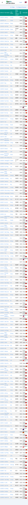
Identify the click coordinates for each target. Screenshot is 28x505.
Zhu (11, 482)
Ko (11, 270)
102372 (2, 426)
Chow (11, 20)
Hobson (6, 351)
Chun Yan (6, 300)
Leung (11, 17)
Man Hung (6, 381)
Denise (6, 148)
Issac (5, 62)
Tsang (11, 232)
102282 (2, 157)
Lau (11, 265)
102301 (2, 214)
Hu (11, 26)
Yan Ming (6, 479)
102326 (2, 291)
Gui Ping (6, 452)
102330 (2, 300)
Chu (11, 497)
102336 (2, 318)
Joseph (6, 175)
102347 (2, 351)
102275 (2, 136)
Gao (11, 199)
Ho (11, 172)
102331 (2, 303)
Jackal (5, 130)
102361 (2, 393)
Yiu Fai (6, 98)
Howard (6, 89)
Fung (11, 202)
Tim (5, 339)
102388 (2, 473)
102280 (2, 151)
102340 (2, 330)
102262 (2, 98)
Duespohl (12, 431)
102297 (2, 202)
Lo (10, 115)
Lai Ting (6, 74)
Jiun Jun (6, 476)
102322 (2, 276)
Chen (11, 112)
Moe (5, 428)
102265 (2, 106)
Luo (11, 420)
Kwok (11, 68)
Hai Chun (6, 106)
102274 (2, 133)
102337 (2, 321)
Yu (10, 411)
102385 (2, 464)
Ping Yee (6, 80)
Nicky (5, 372)
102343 (2, 339)
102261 (2, 95)
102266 (2, 109)
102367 (2, 411)
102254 (2, 74)
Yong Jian (6, 235)
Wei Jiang (6, 196)
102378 (2, 443)
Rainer (5, 431)
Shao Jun (6, 291)
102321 (2, 273)
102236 (2, 20)
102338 (2, 324)
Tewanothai (7, 193)
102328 (2, 294)
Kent (5, 455)
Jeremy (6, 17)
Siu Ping (6, 166)
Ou (11, 121)
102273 (2, 130)
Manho (6, 32)
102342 (2, 336)
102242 (2, 38)
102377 (2, 440)
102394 (2, 491)
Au (11, 50)
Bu (11, 300)
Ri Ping (6, 297)
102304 (2, 223)
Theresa (6, 259)
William (6, 446)
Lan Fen (6, 485)
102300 (2, 211)
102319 (2, 267)
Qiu (11, 345)
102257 (2, 83)
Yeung (11, 118)
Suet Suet (6, 306)
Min (5, 348)
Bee (11, 106)
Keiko (5, 342)
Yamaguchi (7, 160)
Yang (11, 38)
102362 (2, 396)
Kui (5, 214)
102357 (2, 381)
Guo (11, 279)
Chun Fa (6, 363)
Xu (11, 247)
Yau (11, 65)
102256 (2, 80)
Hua (5, 253)
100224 (2, 44)
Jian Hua (6, 321)
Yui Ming (6, 178)
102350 (2, 360)
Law (11, 151)
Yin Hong (6, 65)
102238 (2, 26)
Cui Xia (6, 327)
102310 (2, 241)
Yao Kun (6, 279)
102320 (2, 270)
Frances (6, 71)
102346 (2, 348)
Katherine (6, 23)
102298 (2, 205)
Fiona (5, 151)
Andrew (6, 461)
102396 (2, 497)
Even (5, 288)
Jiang (11, 211)
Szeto (11, 29)
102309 (2, 238)
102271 (2, 124)
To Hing (6, 127)
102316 (2, 259)
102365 (2, 405)
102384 (2, 461)
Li (10, 74)
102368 (2, 414)
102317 (2, 262)
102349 (2, 357)
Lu (10, 330)
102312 (2, 247)
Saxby (11, 220)
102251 (2, 65)
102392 (2, 485)
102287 (2, 172)
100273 (2, 431)
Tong (11, 229)
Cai (11, 485)
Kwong (12, 175)
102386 (2, 467)
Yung (11, 101)
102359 (2, 387)
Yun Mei (6, 247)
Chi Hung (6, 68)
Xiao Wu (6, 417)
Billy (5, 357)
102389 (2, 476)
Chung (11, 190)
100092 (2, 342)
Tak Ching (6, 232)
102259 (2, 89)
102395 (2, 494)
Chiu (11, 109)
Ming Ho (6, 35)
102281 (2, 154)
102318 (2, 265)
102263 (2, 101)
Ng (11, 157)
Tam (11, 62)
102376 (2, 437)
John (5, 136)
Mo (11, 291)
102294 (2, 193)
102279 (2, 148)
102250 (2, 62)
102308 (2, 235)
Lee (11, 77)
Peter (5, 169)
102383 (2, 458)
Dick (5, 50)
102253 (2, 71)
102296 (2, 199)
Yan (5, 38)
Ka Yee (6, 294)
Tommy (12, 193)
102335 (2, 315)
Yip (11, 92)
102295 (2, 196)
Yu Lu (5, 104)
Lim (11, 360)
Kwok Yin (6, 109)
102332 (2, 306)
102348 (2, 354)
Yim (11, 223)
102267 (2, 112)
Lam (11, 136)
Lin (11, 262)
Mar (11, 378)
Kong (11, 127)
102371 (2, 423)
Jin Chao (6, 330)
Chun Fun (6, 95)
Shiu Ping (6, 256)
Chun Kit (6, 375)
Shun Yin (6, 354)
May (5, 145)
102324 (2, 282)
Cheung (12, 32)
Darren (6, 318)
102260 (2, 92)
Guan (11, 235)
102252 (2, 68)
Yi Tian (6, 199)
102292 (2, 187)
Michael (6, 396)
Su (11, 363)
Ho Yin (5, 118)
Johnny (6, 393)
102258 (2, 86)
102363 (2, 399)
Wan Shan (6, 345)
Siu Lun (6, 86)
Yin (11, 366)
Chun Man (6, 29)
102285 (2, 166)
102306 (2, 229)
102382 (2, 455)
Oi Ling (6, 360)
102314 (2, 253)
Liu (11, 104)
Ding (5, 411)
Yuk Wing (6, 208)
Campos (12, 315)
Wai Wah (6, 443)
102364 (2, 402)
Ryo (11, 342)
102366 (2, 408)
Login (20, 2)
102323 (2, 279)
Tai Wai (6, 491)
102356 (2, 378)
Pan (11, 163)
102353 (2, 369)
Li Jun (5, 324)
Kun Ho (6, 378)
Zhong (11, 288)
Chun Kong (7, 190)
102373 (2, 428)
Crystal (6, 423)
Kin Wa (6, 229)
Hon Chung (7, 157)
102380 (2, 449)
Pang (11, 23)
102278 (2, 145)
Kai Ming (6, 163)
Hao (11, 327)
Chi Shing (6, 115)
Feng (11, 47)
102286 (2, 169)
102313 (2, 250)
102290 (2, 181)
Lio (5, 20)
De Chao (6, 244)
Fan (11, 83)
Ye (10, 336)
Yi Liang (6, 449)
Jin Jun (6, 262)
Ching (11, 142)
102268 (2, 115)
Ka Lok (6, 202)
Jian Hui (6, 47)
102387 (2, 470)
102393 (2, 488)
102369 (2, 417)
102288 (2, 175)
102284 (2, 163)
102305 (2, 226)
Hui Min (6, 211)
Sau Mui (6, 92)
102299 (2, 208)
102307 (2, 232)
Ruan (11, 196)
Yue (11, 148)
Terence (6, 181)
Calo (11, 259)
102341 (2, 333)
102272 (2, 127)
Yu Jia (5, 482)
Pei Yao (6, 112)
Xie (11, 449)
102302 (2, 217)
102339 (2, 327)
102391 (2, 482)
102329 (2, 297)
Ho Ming (6, 124)
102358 (2, 384)
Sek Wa (6, 265)
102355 (2, 375)
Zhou (11, 417)
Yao (5, 121)
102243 (2, 41)
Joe (5, 276)
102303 (2, 220)
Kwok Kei (6, 497)
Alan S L (6, 184)
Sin (11, 282)
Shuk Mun (6, 142)
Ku (11, 53)
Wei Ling (6, 44)
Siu (11, 169)
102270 (2, 121)
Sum (11, 440)
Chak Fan (6, 41)
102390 (2, 479)
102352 (2, 366)
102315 (2, 256)
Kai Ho (6, 59)
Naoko (11, 160)
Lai (11, 71)
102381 (2, 452)
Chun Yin (6, 241)
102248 (2, 56)
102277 (2, 142)
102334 (2, 312)
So (11, 139)
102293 (2, 190)
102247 (2, 53)
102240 (2, 32)
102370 (2, 420)
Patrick (6, 238)
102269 (2, 118)
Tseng (11, 44)
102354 (2, 372)
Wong (11, 80)
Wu (11, 470)
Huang (11, 476)
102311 (2, 244)
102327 (2, 288)
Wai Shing (6, 282)
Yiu (11, 56)
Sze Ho (6, 77)
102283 (2, 160)
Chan (11, 41)
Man (11, 86)
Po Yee (6, 270)
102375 (2, 434)
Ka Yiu (5, 303)
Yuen (11, 267)
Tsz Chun (6, 101)
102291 (2, 184)
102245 (2, 47)
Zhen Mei (6, 473)
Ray (5, 83)
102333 (2, 309)
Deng (11, 309)
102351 (2, 363)
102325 (2, 285)
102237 (2, 23)
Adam (5, 220)
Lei (5, 458)
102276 (2, 139)
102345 (2, 345)
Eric (5, 387)
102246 (2, 50)
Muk (11, 446)
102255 (2, 77)
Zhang (11, 321)
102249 (2, 59)
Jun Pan (6, 26)
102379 (2, 446)
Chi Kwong (6, 426)
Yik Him (6, 223)
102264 (2, 104)
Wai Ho (6, 285)
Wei (5, 420)
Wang (11, 217)
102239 (2, 29)
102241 (2, 35)
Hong (11, 98)
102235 (2, 17)
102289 (2, 178)
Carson (6, 187)
